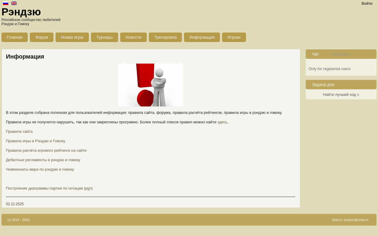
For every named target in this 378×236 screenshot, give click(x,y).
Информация (202, 37)
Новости (133, 37)
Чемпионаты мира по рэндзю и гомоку (40, 169)
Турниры (104, 37)
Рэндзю (21, 11)
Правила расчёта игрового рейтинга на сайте (46, 150)
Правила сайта (19, 131)
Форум (41, 37)
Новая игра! (72, 37)
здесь (222, 122)
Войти (367, 3)
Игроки (234, 37)
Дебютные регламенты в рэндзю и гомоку (43, 160)
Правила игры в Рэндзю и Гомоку (35, 141)
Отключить (341, 54)
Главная (14, 37)
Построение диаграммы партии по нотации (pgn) (49, 188)
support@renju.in (356, 220)
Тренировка (165, 37)
